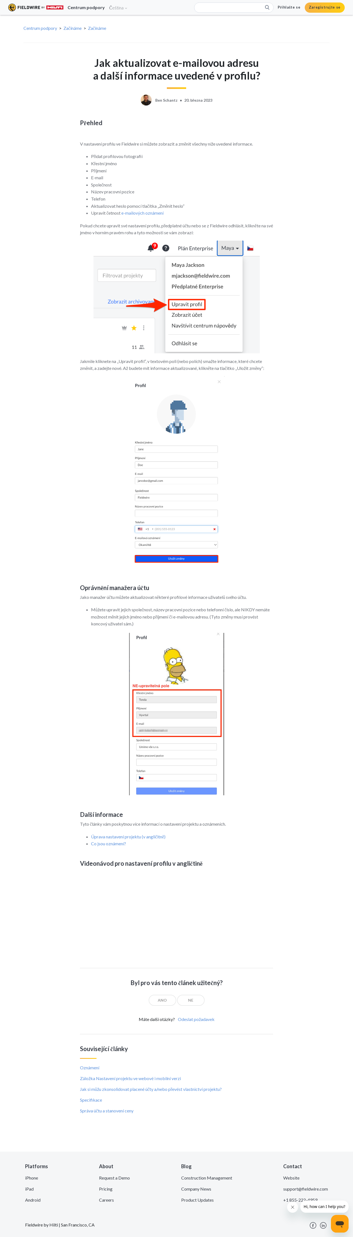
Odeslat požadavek (196, 1019)
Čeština (118, 7)
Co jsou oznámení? (108, 843)
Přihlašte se (289, 7)
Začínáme (72, 28)
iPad (29, 1188)
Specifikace (91, 1099)
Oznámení (89, 1067)
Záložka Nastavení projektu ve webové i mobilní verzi (130, 1078)
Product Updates (197, 1199)
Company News (196, 1188)
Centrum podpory (40, 28)
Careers (106, 1199)
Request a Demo (114, 1177)
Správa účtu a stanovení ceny (106, 1110)
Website (291, 1177)
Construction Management (206, 1177)
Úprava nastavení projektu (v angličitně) (128, 836)
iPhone (31, 1177)
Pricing (106, 1188)
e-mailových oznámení (142, 212)
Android (33, 1199)
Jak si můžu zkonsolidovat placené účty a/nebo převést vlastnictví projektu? (151, 1089)
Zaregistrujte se (325, 7)
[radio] (162, 1000)
